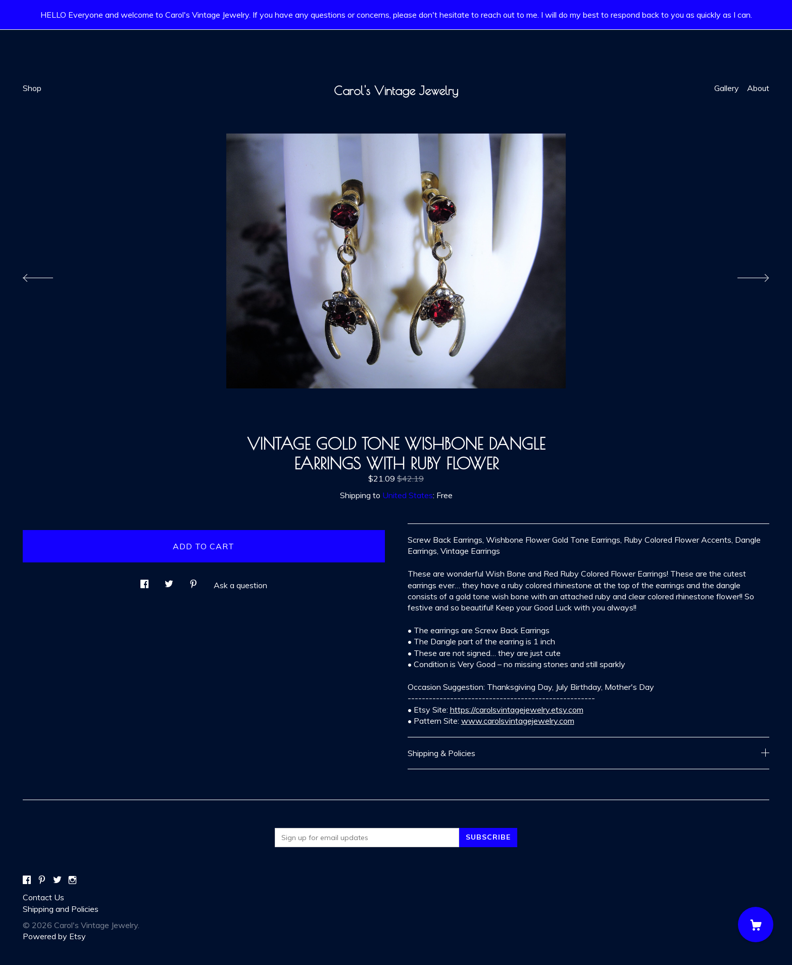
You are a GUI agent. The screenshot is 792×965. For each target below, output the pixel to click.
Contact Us (43, 897)
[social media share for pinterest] (193, 581)
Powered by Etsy (54, 936)
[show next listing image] (744, 275)
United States (407, 495)
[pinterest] (42, 880)
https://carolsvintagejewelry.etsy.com (516, 710)
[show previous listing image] (48, 275)
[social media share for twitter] (169, 581)
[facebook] (27, 880)
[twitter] (57, 880)
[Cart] (755, 924)
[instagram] (72, 880)
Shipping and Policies (60, 909)
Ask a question (240, 585)
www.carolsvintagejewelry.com (517, 721)
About (758, 88)
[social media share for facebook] (144, 581)
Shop (32, 88)
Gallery (726, 88)
